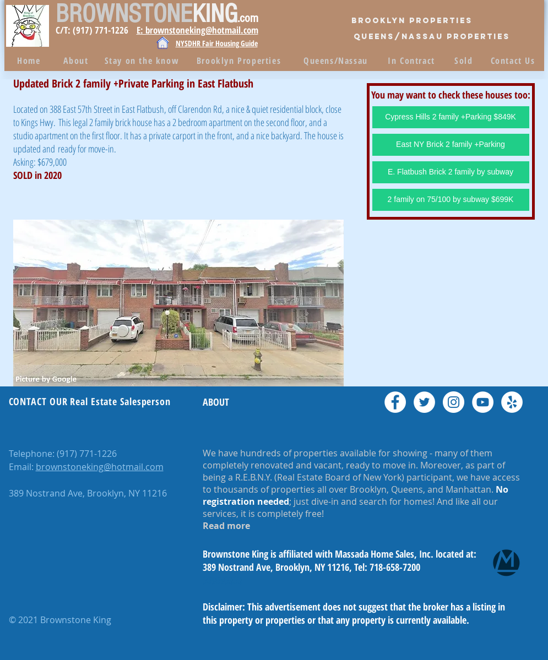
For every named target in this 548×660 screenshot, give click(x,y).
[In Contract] (413, 60)
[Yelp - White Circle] (512, 402)
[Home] (30, 60)
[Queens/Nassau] (337, 60)
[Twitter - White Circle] (424, 402)
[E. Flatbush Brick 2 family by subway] (450, 172)
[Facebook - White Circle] (395, 402)
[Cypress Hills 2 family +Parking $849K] (450, 117)
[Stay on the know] (143, 60)
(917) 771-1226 (87, 454)
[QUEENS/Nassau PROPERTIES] (431, 37)
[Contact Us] (514, 60)
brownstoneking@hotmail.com (100, 467)
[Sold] (465, 60)
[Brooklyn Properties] (412, 21)
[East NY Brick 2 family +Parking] (450, 145)
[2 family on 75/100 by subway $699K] (450, 200)
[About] (77, 60)
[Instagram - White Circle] (453, 402)
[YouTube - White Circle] (482, 402)
